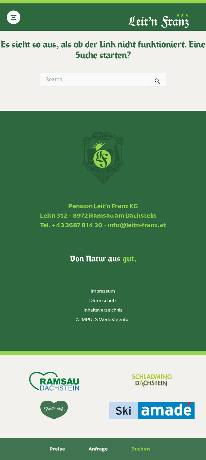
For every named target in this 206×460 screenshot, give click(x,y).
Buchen (140, 449)
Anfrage (98, 449)
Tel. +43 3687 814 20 (71, 225)
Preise (57, 449)
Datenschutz (103, 300)
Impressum (103, 291)
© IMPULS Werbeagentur (103, 319)
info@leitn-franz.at (137, 225)
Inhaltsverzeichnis (103, 310)
